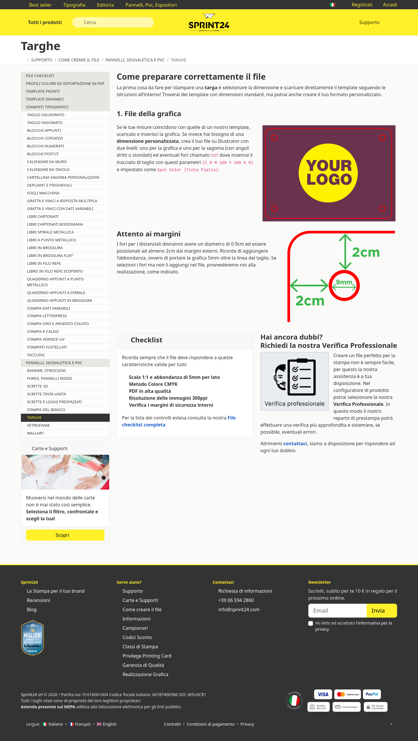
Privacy (247, 724)
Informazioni (134, 619)
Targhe (34, 417)
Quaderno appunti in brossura (59, 300)
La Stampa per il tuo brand (53, 591)
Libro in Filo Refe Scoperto (55, 271)
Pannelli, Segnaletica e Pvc (54, 362)
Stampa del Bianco (46, 409)
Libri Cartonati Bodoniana (55, 224)
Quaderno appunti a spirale (56, 292)
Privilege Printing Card (144, 656)
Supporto (369, 22)
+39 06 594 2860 (233, 600)
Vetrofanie (38, 425)
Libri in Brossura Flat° (50, 255)
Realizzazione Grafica (142, 674)
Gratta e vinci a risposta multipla (62, 200)
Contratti (172, 724)
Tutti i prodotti (44, 22)
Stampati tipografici (47, 106)
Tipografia (71, 5)
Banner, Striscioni (46, 370)
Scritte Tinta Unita (46, 394)
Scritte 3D (37, 386)
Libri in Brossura (45, 247)
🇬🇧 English (107, 724)
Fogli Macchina (43, 193)
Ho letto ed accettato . (353, 626)
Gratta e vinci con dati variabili (60, 208)
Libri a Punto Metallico (51, 239)
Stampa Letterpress (47, 315)
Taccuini (35, 354)
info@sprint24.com (236, 609)
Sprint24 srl (32, 694)
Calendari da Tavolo (48, 169)
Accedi (387, 4)
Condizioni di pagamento (211, 724)
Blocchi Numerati (45, 146)
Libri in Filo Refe (44, 263)
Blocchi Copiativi (45, 138)
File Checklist (40, 75)
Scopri (65, 535)
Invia (382, 610)
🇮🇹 (335, 4)
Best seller (37, 5)
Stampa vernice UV (45, 339)
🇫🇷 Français (80, 724)
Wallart (35, 433)
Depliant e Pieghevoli (49, 185)
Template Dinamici (45, 99)
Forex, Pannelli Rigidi (49, 378)
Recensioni (35, 600)
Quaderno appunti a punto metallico (55, 281)
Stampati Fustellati (47, 347)
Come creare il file (139, 609)
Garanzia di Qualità (140, 665)
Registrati (359, 4)
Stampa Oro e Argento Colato (58, 323)
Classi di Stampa (137, 646)
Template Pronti (43, 91)
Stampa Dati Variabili (48, 308)
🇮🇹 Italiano (52, 724)
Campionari (132, 628)
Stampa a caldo (43, 331)
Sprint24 (209, 24)
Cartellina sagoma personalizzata (63, 177)
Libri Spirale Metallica (50, 232)
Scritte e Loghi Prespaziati (54, 401)
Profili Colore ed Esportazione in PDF (65, 83)
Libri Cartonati (43, 216)
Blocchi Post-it (43, 153)
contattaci (295, 443)
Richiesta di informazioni (242, 591)
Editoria (102, 5)
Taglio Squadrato (45, 114)
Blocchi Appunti (44, 130)
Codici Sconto (134, 637)
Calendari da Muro (47, 161)
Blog (29, 609)
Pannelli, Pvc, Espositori (148, 5)
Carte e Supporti (137, 600)
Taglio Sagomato (45, 122)
